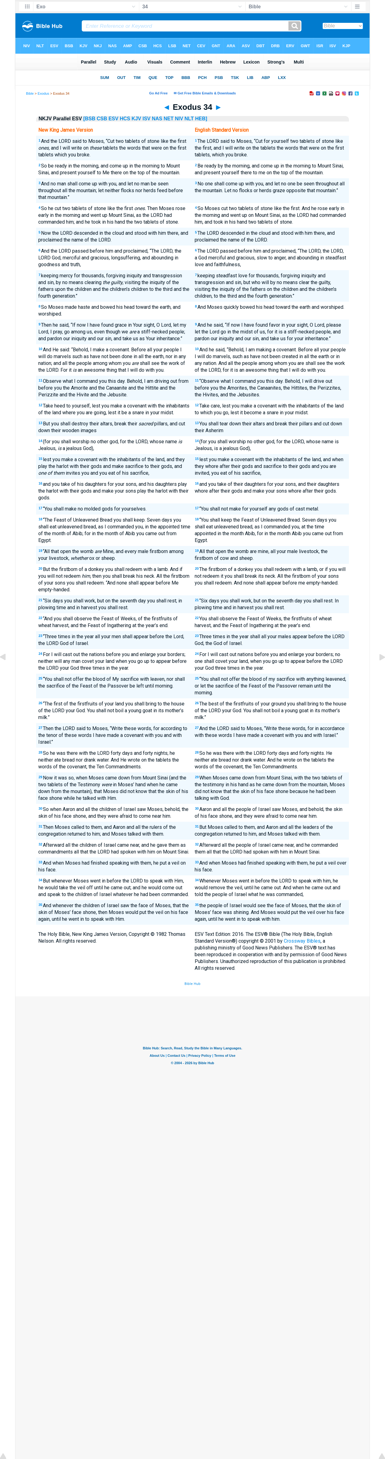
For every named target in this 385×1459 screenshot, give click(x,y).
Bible (30, 93)
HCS (125, 118)
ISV (147, 118)
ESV (113, 118)
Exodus (43, 93)
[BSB (89, 118)
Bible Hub (192, 984)
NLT (189, 118)
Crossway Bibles (302, 941)
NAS (157, 118)
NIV (179, 118)
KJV (136, 118)
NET (168, 118)
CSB (102, 118)
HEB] (201, 118)
